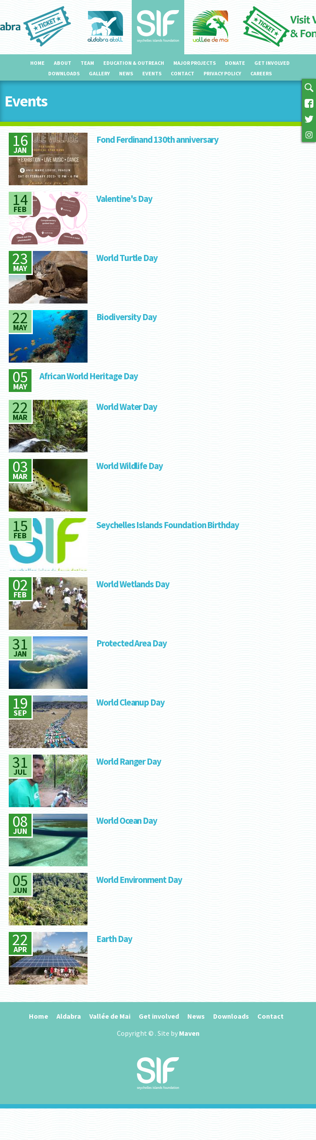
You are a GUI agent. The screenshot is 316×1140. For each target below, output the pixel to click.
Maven (189, 1033)
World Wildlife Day (129, 466)
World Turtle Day (127, 258)
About (62, 63)
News (126, 73)
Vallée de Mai (109, 1016)
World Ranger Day (128, 761)
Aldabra (68, 1016)
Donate (235, 63)
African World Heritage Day (88, 376)
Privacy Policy (222, 73)
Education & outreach (133, 63)
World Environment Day (139, 880)
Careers (261, 73)
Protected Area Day (131, 643)
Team (87, 63)
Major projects (194, 63)
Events (152, 73)
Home (37, 63)
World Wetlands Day (132, 584)
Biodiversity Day (126, 317)
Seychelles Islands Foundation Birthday (167, 525)
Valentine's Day (124, 199)
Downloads (64, 73)
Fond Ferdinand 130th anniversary (157, 139)
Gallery (99, 73)
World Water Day (126, 407)
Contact (182, 73)
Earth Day (114, 939)
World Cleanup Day (130, 702)
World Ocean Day (126, 820)
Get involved (272, 63)
